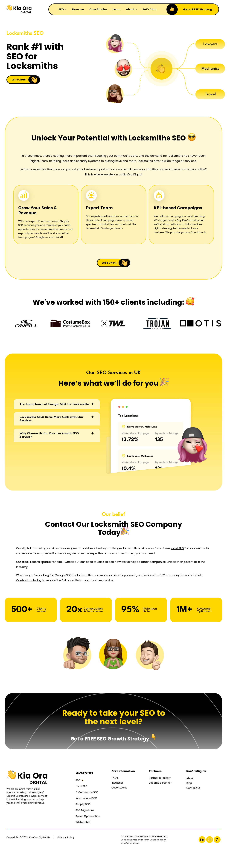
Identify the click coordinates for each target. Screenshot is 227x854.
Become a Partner (160, 786)
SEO (78, 784)
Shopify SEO (83, 808)
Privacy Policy (65, 841)
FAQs (114, 781)
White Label (83, 826)
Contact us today (28, 584)
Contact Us (193, 791)
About (190, 782)
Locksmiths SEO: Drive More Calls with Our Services (51, 422)
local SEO (177, 552)
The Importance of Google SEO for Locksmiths (54, 407)
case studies (95, 565)
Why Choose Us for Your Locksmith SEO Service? (49, 439)
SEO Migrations (85, 814)
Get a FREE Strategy (197, 9)
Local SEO (81, 790)
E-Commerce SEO (87, 796)
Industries (117, 786)
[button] (57, 408)
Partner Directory (160, 781)
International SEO (86, 802)
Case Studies (119, 791)
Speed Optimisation (88, 820)
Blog (189, 786)
